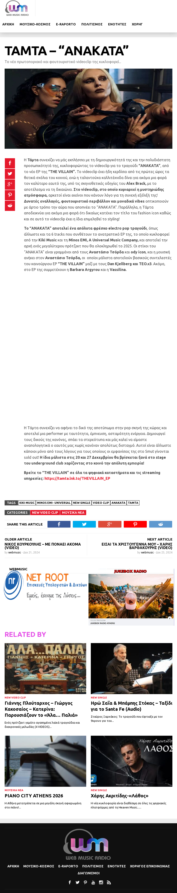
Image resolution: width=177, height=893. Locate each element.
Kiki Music (27, 486)
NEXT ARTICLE (159, 523)
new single (81, 486)
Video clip (101, 486)
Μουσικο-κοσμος (70, 8)
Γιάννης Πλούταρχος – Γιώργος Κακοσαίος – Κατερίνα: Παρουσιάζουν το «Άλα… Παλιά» (41, 693)
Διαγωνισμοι (89, 857)
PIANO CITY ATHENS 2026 (34, 779)
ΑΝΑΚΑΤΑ (118, 486)
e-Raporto (101, 8)
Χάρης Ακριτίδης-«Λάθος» (119, 779)
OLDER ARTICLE (18, 523)
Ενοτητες (153, 8)
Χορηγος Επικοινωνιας (150, 850)
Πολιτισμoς (127, 8)
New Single (99, 681)
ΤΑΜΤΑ (133, 486)
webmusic (15, 536)
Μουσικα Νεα (73, 496)
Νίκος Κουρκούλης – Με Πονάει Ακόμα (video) (43, 530)
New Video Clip (45, 496)
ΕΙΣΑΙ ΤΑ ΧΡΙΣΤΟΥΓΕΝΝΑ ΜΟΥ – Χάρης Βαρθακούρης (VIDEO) (137, 530)
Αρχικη (44, 8)
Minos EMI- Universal (54, 486)
